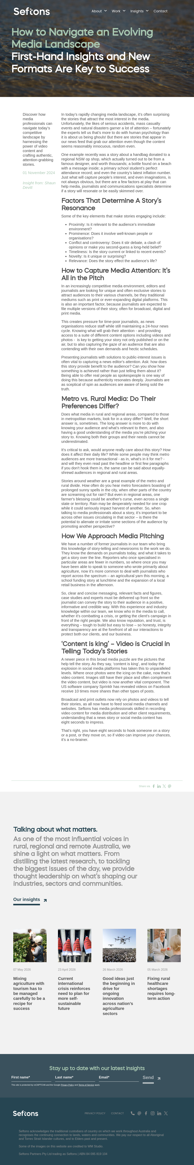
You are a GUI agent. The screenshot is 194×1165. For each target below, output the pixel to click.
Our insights (26, 899)
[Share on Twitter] (164, 786)
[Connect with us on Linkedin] (159, 1113)
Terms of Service (86, 1085)
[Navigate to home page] (31, 11)
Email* (104, 1077)
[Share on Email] (169, 786)
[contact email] (139, 1113)
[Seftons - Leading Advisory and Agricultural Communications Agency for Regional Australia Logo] (25, 1113)
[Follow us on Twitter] (166, 1113)
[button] (98, 11)
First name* (20, 1077)
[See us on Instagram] (152, 1113)
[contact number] (132, 1113)
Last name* (64, 1077)
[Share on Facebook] (153, 786)
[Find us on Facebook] (146, 1113)
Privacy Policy (67, 1085)
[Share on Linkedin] (159, 786)
